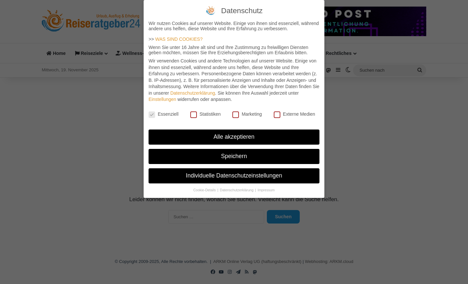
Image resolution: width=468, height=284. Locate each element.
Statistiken (205, 109)
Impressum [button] (266, 185)
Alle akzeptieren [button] (234, 132)
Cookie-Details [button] (205, 185)
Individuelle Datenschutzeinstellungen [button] (234, 170)
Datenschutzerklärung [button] (237, 185)
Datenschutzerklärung (192, 88)
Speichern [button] (234, 151)
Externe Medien (294, 109)
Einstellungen (162, 94)
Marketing (247, 109)
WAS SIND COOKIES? (178, 34)
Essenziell (163, 109)
